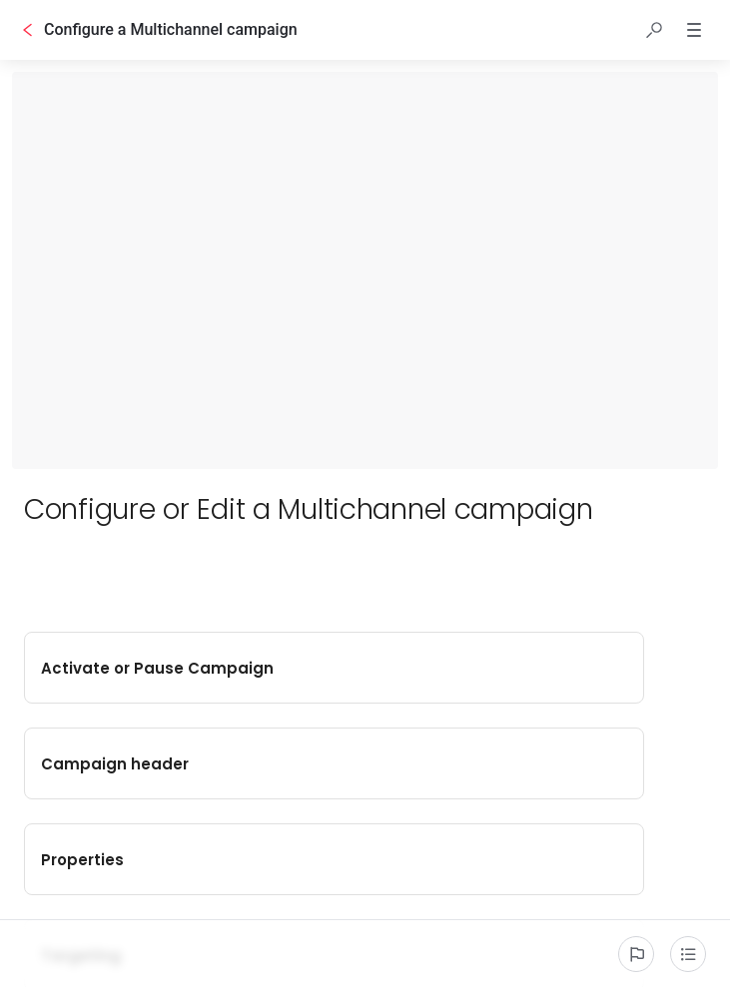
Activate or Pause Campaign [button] (186, 668)
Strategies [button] (539, 859)
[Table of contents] (688, 954)
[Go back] (28, 30)
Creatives (184, 859)
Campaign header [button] (539, 668)
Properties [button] (186, 763)
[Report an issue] (636, 954)
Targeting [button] (539, 763)
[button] (654, 30)
